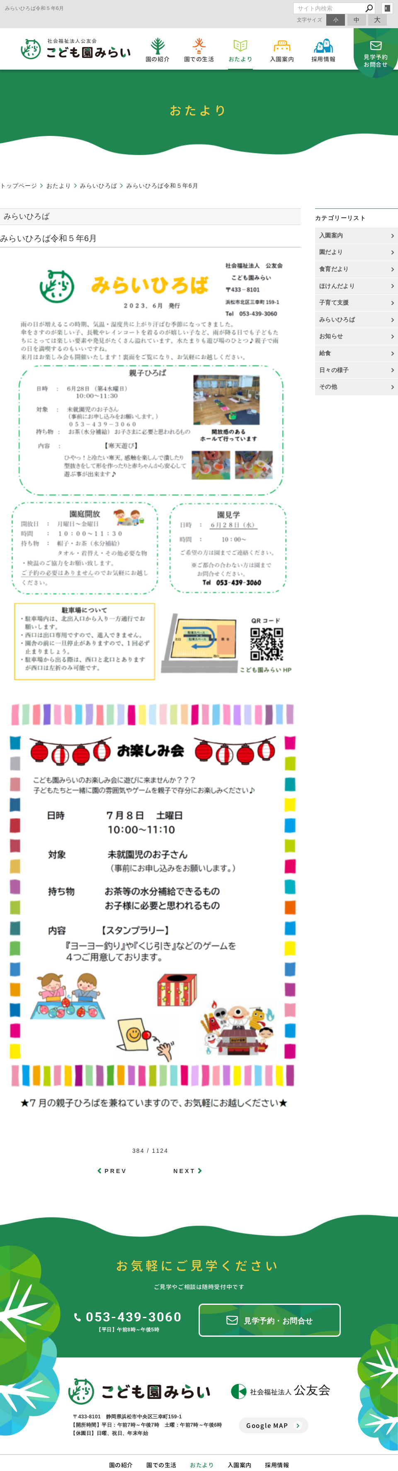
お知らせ (331, 336)
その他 (331, 386)
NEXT (184, 1171)
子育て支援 (334, 302)
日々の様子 (334, 370)
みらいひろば (337, 319)
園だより (331, 252)
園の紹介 (121, 1465)
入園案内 (331, 235)
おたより (202, 1465)
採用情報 (277, 1465)
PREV (115, 1171)
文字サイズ (310, 19)
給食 (325, 353)
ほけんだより (337, 286)
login (387, 8)
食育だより (334, 269)
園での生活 (161, 1465)
